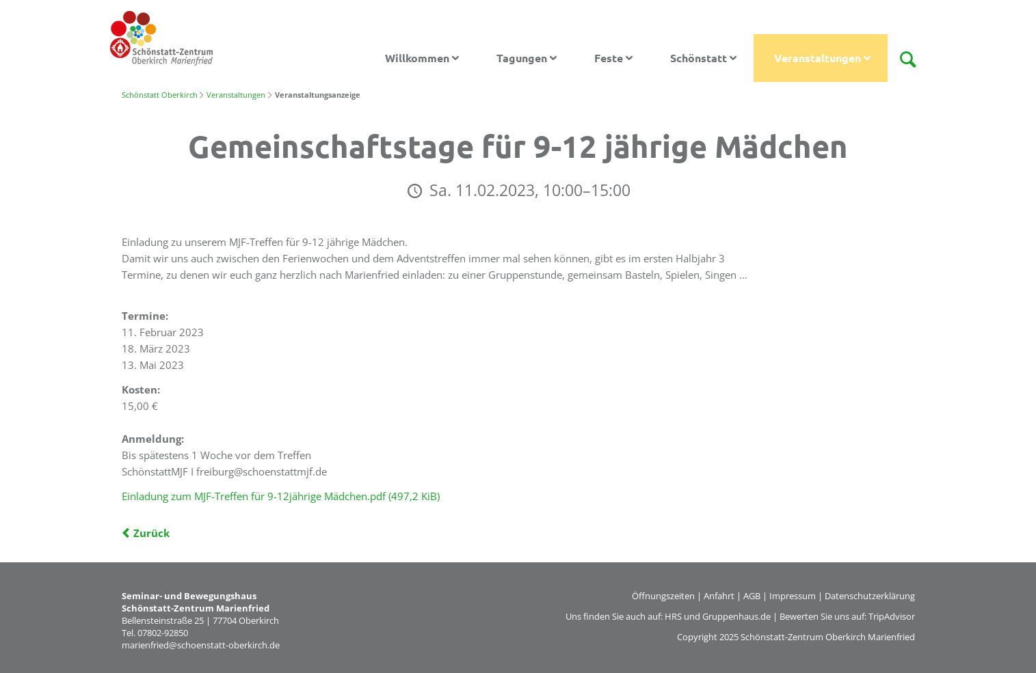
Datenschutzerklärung (870, 596)
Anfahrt (719, 596)
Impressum (792, 596)
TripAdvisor (891, 616)
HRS (673, 616)
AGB (751, 596)
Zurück (151, 533)
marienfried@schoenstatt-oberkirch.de (201, 645)
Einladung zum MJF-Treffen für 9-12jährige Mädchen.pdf (281, 496)
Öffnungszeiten (663, 596)
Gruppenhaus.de (736, 616)
